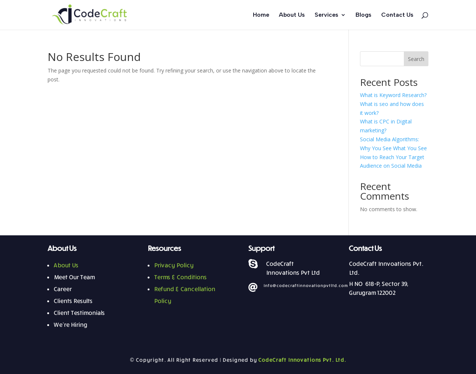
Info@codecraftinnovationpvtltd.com (305, 285)
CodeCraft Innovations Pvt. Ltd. (302, 360)
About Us (292, 15)
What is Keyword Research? (393, 95)
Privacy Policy (173, 265)
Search (416, 58)
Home (261, 15)
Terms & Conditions (180, 277)
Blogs (364, 15)
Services (326, 15)
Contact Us (397, 15)
